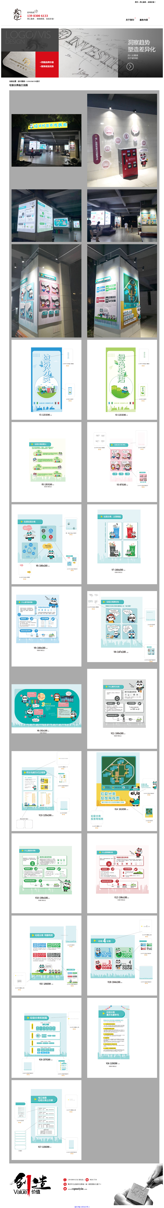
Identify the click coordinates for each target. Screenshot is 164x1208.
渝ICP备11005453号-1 (82, 1207)
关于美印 (130, 20)
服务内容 (144, 20)
